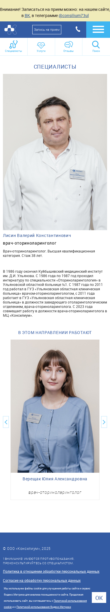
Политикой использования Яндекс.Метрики (43, 607)
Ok (99, 597)
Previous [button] (6, 422)
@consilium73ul (74, 15)
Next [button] (104, 422)
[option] (55, 420)
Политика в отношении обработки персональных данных (51, 571)
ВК (27, 15)
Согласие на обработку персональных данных (42, 580)
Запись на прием (47, 29)
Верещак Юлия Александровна (55, 479)
